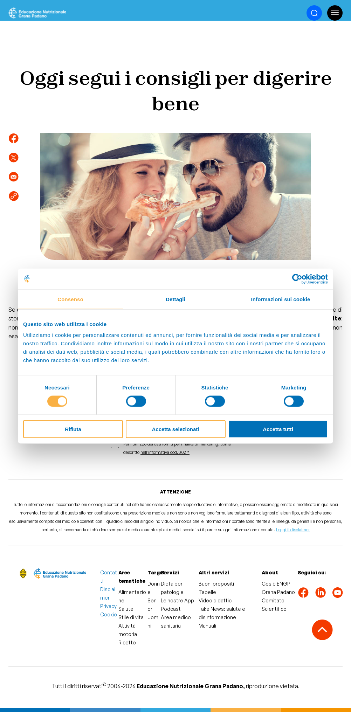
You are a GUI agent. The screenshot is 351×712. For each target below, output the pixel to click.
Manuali (207, 626)
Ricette (127, 642)
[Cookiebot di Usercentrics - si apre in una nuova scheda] (297, 279)
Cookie (108, 614)
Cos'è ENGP (276, 584)
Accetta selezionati (175, 429)
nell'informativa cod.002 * (165, 452)
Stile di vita (131, 617)
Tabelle (207, 592)
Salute (125, 609)
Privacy (108, 606)
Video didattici (216, 600)
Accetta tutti (278, 429)
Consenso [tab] (70, 299)
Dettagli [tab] (175, 299)
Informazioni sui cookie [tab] (280, 299)
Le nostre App (177, 600)
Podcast (171, 609)
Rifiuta (73, 429)
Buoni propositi (216, 584)
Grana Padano (278, 592)
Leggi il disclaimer (293, 529)
